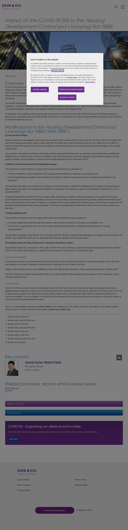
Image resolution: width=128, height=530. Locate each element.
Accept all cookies (67, 97)
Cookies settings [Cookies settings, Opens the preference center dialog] (40, 89)
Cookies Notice (57, 70)
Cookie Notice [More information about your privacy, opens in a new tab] (90, 82)
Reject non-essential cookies (71, 89)
